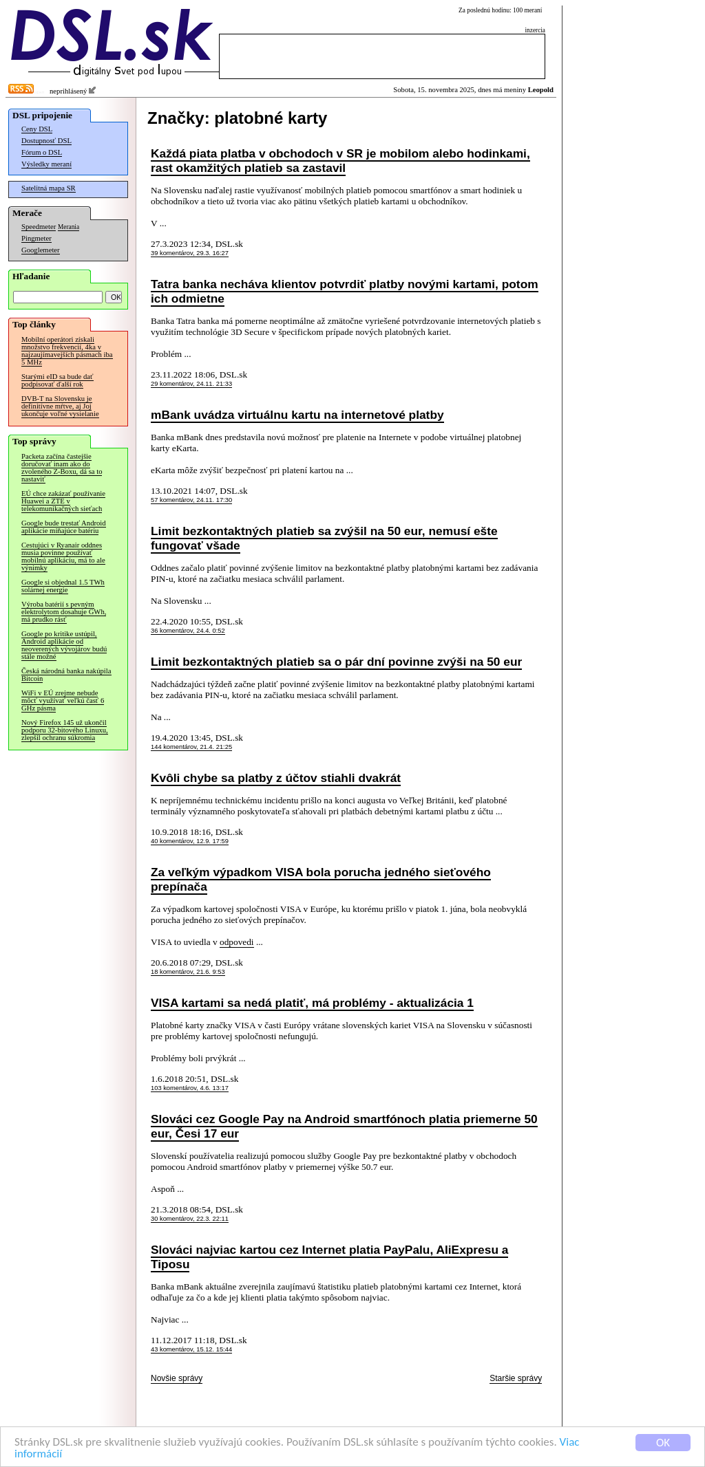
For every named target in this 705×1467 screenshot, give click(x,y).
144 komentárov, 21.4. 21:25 (191, 746)
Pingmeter (36, 238)
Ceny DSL (36, 129)
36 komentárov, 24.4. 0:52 (188, 630)
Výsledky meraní (46, 164)
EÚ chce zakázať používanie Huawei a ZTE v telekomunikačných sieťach (63, 501)
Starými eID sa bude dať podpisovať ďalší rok (57, 380)
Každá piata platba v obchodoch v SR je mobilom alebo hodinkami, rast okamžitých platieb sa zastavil (340, 160)
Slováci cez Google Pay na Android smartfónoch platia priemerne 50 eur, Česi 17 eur (344, 1126)
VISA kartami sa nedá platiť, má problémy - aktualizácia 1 (312, 1003)
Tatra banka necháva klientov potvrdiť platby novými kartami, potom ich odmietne (344, 291)
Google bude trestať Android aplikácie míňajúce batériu (63, 526)
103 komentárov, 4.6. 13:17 (190, 1088)
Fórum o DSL (41, 152)
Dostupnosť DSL (46, 140)
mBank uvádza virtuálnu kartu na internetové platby (297, 415)
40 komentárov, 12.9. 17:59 (190, 841)
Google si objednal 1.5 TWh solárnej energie (63, 586)
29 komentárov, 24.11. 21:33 (191, 383)
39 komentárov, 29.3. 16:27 (190, 253)
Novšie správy (176, 1378)
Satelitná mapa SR (48, 188)
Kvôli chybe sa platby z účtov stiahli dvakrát (276, 778)
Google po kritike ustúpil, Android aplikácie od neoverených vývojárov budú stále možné (64, 645)
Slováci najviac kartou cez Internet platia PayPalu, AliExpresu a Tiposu (329, 1257)
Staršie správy (516, 1378)
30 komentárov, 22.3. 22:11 (190, 1218)
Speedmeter (38, 226)
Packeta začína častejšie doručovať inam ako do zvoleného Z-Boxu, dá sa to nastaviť (61, 468)
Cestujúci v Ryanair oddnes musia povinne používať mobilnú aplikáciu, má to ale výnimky (63, 556)
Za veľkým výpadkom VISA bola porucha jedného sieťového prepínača (321, 879)
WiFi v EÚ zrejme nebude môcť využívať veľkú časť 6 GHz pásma (62, 700)
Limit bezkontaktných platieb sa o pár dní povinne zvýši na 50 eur (336, 662)
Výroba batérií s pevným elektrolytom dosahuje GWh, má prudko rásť (63, 611)
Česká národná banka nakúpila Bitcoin (66, 674)
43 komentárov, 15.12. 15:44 (191, 1349)
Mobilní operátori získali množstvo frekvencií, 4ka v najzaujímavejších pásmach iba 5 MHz (67, 351)
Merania (68, 227)
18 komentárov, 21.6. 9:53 (188, 971)
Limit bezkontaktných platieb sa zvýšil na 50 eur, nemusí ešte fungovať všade (324, 538)
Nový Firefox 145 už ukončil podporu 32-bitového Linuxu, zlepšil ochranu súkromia (64, 730)
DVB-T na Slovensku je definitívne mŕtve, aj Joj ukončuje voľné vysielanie (60, 406)
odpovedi (237, 942)
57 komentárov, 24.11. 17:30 (191, 500)
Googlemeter (40, 250)
